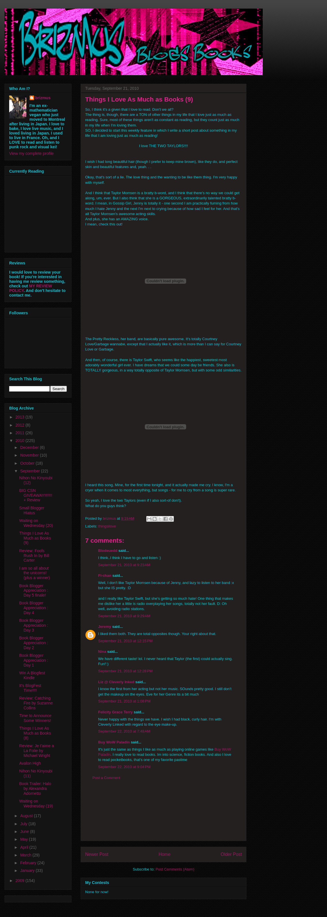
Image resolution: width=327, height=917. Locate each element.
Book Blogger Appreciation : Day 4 (33, 608)
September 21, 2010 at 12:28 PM (125, 671)
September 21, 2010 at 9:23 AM (124, 565)
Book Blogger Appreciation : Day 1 (33, 660)
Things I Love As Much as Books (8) (35, 733)
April (24, 847)
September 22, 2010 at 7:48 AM (124, 731)
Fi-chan (104, 575)
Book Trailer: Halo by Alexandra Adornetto (35, 788)
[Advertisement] (163, 814)
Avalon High (30, 763)
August (27, 815)
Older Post (231, 854)
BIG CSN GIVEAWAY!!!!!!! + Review (35, 495)
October (28, 463)
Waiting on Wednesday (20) (36, 523)
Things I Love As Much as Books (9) (35, 538)
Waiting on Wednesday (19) (36, 803)
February (28, 862)
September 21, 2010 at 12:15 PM (125, 641)
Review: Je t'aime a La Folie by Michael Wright (36, 750)
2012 (20, 425)
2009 (20, 880)
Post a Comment (106, 778)
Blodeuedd (107, 550)
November (30, 455)
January (28, 870)
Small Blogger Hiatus (31, 510)
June (25, 831)
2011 (20, 433)
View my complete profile (31, 153)
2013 (20, 417)
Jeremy (104, 626)
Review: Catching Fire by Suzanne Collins (36, 703)
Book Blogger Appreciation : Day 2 (33, 643)
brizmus (43, 98)
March (26, 855)
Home (165, 854)
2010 (20, 440)
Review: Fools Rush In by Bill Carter (34, 555)
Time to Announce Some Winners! (35, 718)
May (24, 839)
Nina (102, 651)
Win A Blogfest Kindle (32, 675)
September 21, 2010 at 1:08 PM (124, 701)
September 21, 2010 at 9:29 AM (124, 616)
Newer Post (96, 854)
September (30, 471)
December (30, 447)
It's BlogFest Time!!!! (30, 688)
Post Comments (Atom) (174, 869)
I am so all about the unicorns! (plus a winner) (34, 573)
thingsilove (107, 526)
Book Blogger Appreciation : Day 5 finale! (33, 590)
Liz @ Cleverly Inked (116, 682)
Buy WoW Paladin (114, 742)
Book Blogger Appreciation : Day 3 (33, 625)
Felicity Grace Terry (115, 712)
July (24, 823)
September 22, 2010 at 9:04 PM (124, 767)
